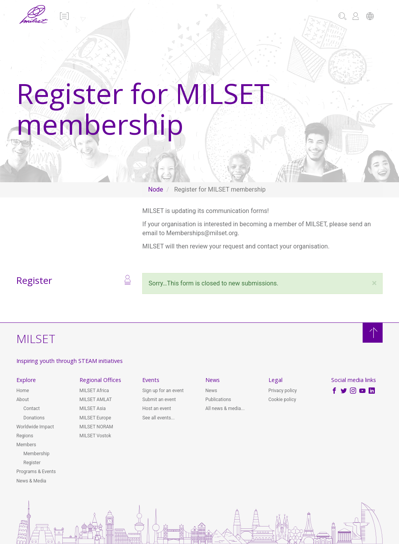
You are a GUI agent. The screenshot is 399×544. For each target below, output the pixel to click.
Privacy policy (282, 390)
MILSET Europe (95, 418)
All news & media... (225, 408)
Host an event (156, 408)
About (22, 399)
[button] (63, 17)
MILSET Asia (92, 408)
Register (32, 462)
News (211, 390)
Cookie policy (282, 399)
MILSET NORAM (96, 427)
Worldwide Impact (35, 427)
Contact (31, 408)
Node (155, 189)
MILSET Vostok (95, 435)
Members (26, 444)
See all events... (158, 418)
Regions (24, 435)
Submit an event (159, 399)
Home (22, 390)
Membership (36, 453)
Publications (218, 399)
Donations (33, 418)
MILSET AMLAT (95, 399)
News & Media (31, 481)
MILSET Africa (94, 390)
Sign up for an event (163, 390)
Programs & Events (36, 471)
